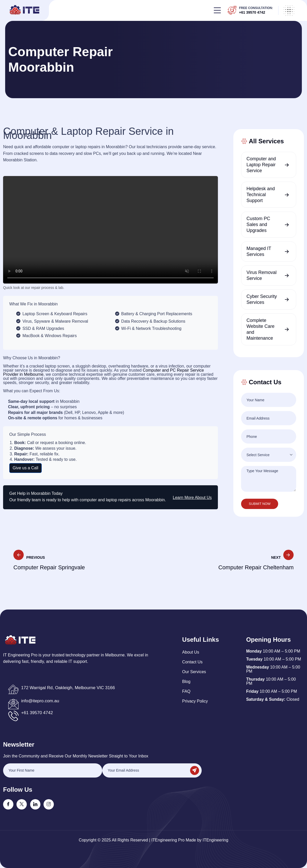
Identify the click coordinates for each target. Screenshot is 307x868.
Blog (186, 681)
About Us (190, 652)
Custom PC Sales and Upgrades (258, 224)
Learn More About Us (192, 497)
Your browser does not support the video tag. (110, 229)
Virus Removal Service (261, 275)
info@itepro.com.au (40, 700)
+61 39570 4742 (252, 12)
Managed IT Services (258, 251)
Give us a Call (25, 468)
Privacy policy (195, 701)
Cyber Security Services (261, 299)
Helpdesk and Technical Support (260, 194)
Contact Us (192, 662)
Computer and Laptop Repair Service (261, 164)
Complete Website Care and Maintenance (260, 329)
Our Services (194, 672)
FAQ (186, 691)
